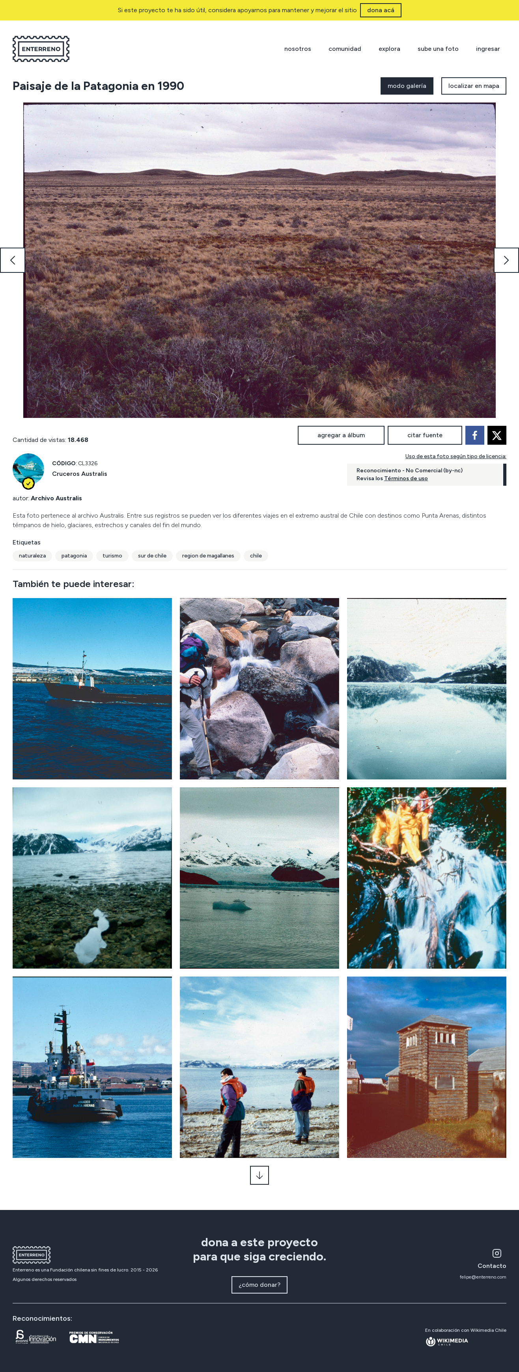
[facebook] (474, 435)
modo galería (407, 85)
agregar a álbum (341, 435)
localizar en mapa (473, 85)
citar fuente (424, 435)
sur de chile (152, 555)
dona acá (380, 10)
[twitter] (496, 435)
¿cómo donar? (259, 1284)
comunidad (345, 48)
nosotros (297, 48)
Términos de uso (406, 478)
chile (256, 555)
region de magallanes (208, 555)
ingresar (488, 48)
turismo (112, 555)
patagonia (74, 555)
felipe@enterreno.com (483, 1277)
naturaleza (32, 555)
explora (389, 48)
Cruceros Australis (79, 473)
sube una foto (438, 48)
